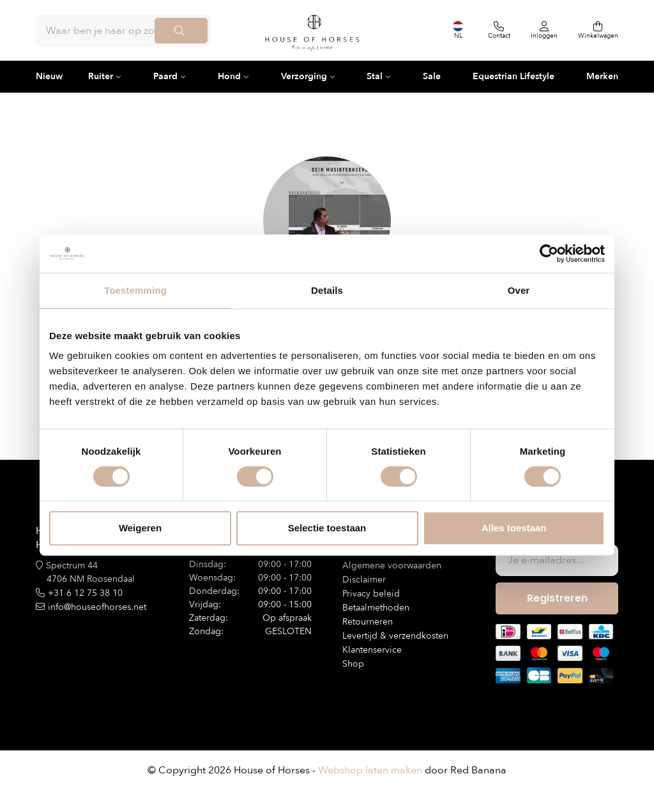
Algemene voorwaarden (391, 565)
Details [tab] (327, 290)
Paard (165, 76)
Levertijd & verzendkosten (395, 636)
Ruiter (100, 76)
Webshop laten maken (370, 770)
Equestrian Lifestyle (513, 76)
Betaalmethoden (375, 608)
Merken (602, 76)
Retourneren (367, 622)
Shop (353, 664)
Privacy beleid (371, 594)
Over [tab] (519, 290)
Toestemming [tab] (135, 290)
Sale (432, 76)
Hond (229, 76)
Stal (375, 76)
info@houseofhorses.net (97, 607)
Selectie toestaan (327, 527)
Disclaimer (364, 580)
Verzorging (304, 76)
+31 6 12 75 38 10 (85, 593)
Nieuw (49, 76)
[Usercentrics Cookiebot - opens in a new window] (549, 253)
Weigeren (140, 527)
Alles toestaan (514, 527)
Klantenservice (372, 650)
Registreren (557, 598)
